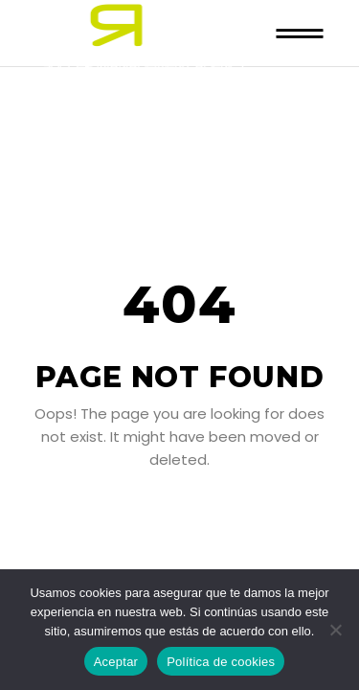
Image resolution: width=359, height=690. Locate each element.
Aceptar (116, 662)
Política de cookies (221, 662)
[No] (335, 629)
